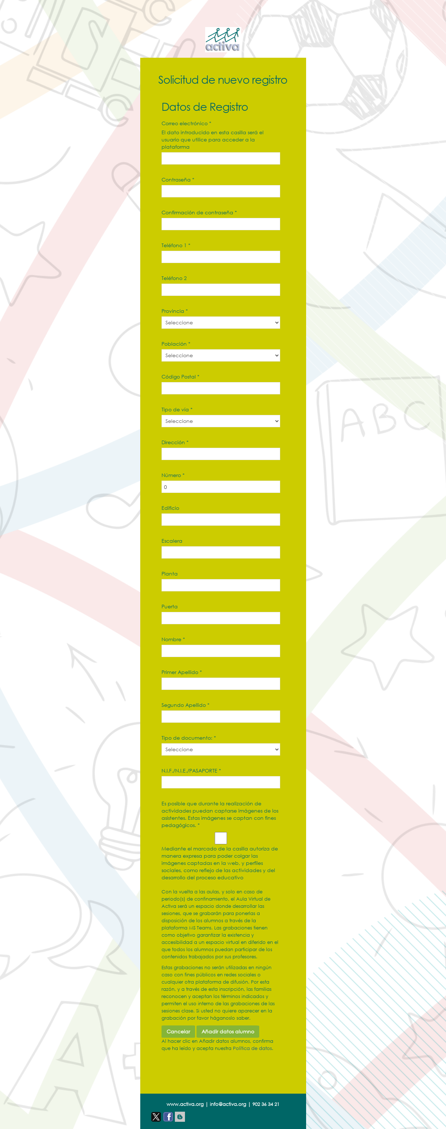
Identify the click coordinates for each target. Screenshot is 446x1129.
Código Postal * (180, 376)
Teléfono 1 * (176, 245)
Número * (173, 475)
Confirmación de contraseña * (199, 212)
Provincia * (175, 310)
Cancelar (178, 1031)
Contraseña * (178, 179)
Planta (170, 573)
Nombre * (173, 639)
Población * (176, 343)
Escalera (172, 540)
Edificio (170, 507)
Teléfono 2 (174, 278)
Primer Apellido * (182, 672)
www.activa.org (185, 1104)
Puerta (170, 606)
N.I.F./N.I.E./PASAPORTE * (191, 770)
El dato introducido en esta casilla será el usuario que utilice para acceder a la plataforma (213, 139)
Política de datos (252, 1048)
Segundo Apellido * (185, 704)
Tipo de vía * (177, 409)
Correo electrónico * (186, 123)
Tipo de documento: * (189, 737)
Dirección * (175, 442)
